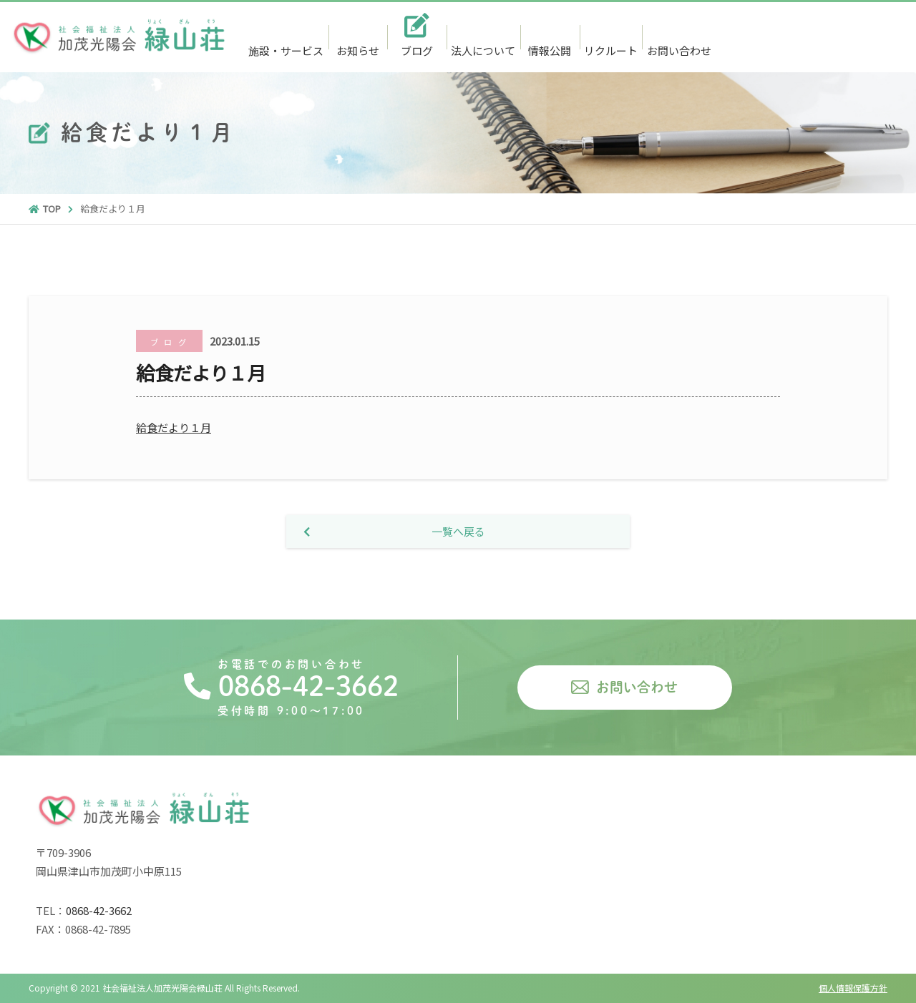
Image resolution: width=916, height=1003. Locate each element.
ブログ (417, 50)
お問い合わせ (679, 50)
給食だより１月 (173, 427)
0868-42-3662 (826, 38)
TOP (45, 208)
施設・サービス (285, 50)
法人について (483, 50)
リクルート (611, 50)
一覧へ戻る (394, 531)
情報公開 (549, 50)
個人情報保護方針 (853, 988)
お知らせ (357, 50)
